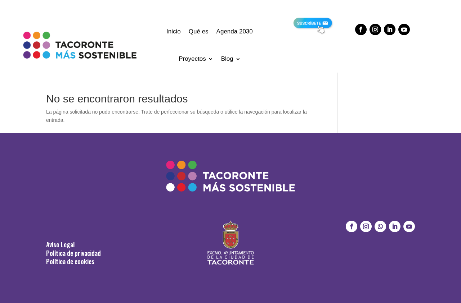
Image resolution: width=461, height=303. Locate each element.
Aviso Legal (60, 244)
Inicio (173, 31)
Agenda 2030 (234, 31)
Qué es (199, 31)
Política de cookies (70, 261)
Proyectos (192, 58)
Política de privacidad (73, 253)
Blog (227, 58)
